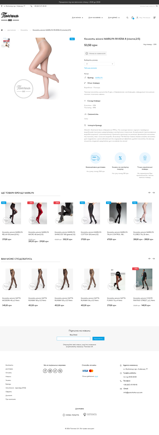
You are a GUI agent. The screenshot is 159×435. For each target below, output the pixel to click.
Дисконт (9, 395)
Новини (8, 376)
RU (157, 6)
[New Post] (70, 415)
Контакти (9, 365)
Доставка (9, 369)
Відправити (98, 338)
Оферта (9, 392)
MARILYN (99, 78)
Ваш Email (73, 335)
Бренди (8, 384)
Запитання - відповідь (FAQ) (16, 388)
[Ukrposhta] (90, 414)
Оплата (8, 373)
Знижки (8, 380)
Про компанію (11, 399)
